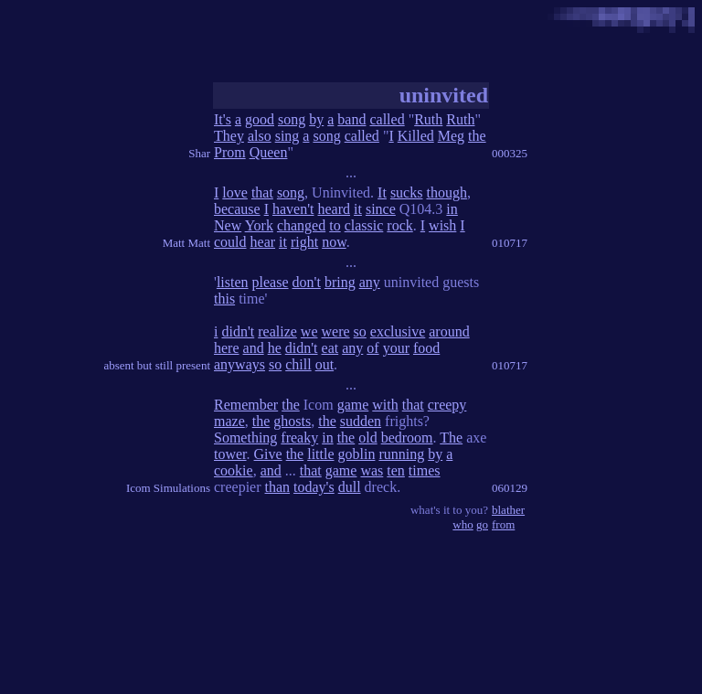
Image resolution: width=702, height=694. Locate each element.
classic (364, 225)
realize (277, 331)
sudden (360, 421)
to (334, 225)
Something (245, 437)
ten (396, 470)
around (449, 331)
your (396, 348)
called (386, 119)
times (425, 470)
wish (442, 225)
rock (399, 225)
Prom (230, 152)
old (367, 437)
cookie (233, 470)
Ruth (428, 119)
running (401, 454)
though (446, 192)
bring (340, 282)
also (259, 136)
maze (229, 421)
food (426, 348)
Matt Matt (186, 243)
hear (263, 242)
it (358, 209)
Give (268, 454)
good (259, 119)
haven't (293, 209)
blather (508, 510)
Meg (451, 136)
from (503, 524)
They (229, 136)
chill (298, 364)
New (227, 225)
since (381, 209)
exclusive (397, 331)
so (360, 331)
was (371, 470)
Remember (246, 404)
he (275, 348)
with (385, 404)
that (262, 192)
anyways (239, 364)
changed (301, 225)
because (237, 209)
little (320, 454)
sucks (406, 192)
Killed (416, 136)
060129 (509, 488)
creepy (447, 404)
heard (334, 209)
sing (287, 136)
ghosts (292, 421)
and (253, 348)
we (309, 331)
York (259, 225)
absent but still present (156, 365)
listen (233, 282)
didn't (237, 331)
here (226, 348)
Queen (269, 152)
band (351, 119)
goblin (357, 454)
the (477, 136)
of (372, 348)
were (336, 331)
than (278, 487)
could (230, 242)
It (382, 192)
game (353, 404)
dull (349, 487)
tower (230, 454)
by (316, 119)
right (304, 242)
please (270, 282)
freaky (299, 437)
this (224, 298)
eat (330, 348)
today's (314, 487)
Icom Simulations (168, 488)
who (462, 524)
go (482, 524)
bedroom (407, 437)
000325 (509, 153)
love (235, 192)
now (334, 242)
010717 (509, 243)
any (369, 282)
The (451, 437)
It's (222, 119)
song (291, 119)
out (324, 364)
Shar (199, 153)
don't (306, 282)
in (451, 209)
